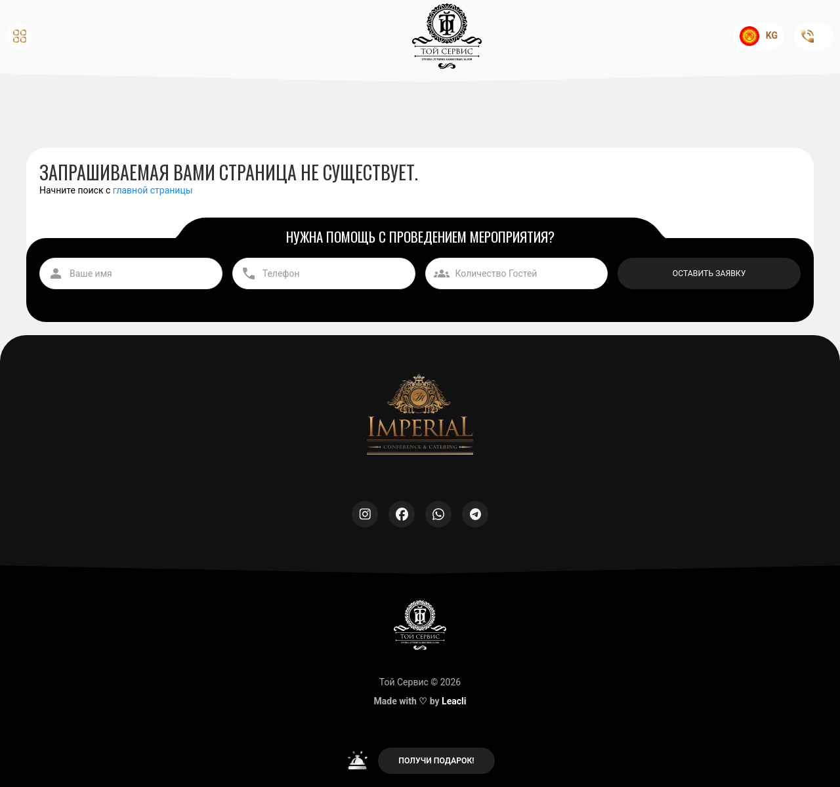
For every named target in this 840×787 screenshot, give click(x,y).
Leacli (454, 701)
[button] (93, 36)
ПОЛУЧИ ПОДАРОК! (436, 760)
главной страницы (153, 190)
